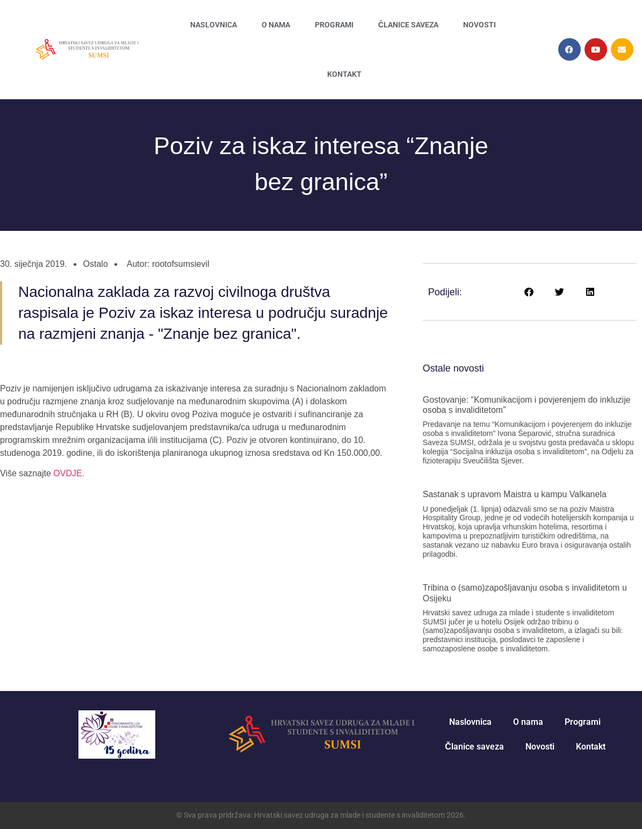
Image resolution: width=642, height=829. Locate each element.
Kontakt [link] (344, 74)
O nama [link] (276, 24)
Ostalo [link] (95, 263)
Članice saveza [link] (408, 24)
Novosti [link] (479, 24)
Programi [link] (334, 24)
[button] (529, 292)
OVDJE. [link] (67, 473)
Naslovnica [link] (213, 24)
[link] (86, 49)
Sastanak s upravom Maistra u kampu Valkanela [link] (515, 494)
